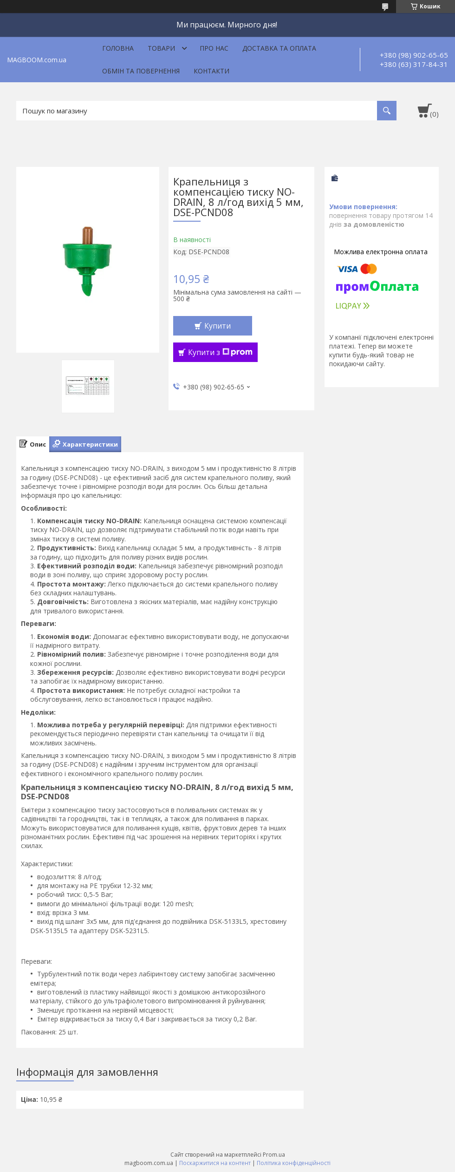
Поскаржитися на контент (215, 1163)
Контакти (211, 70)
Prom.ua (274, 1155)
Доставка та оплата (279, 48)
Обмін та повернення (141, 70)
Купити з (220, 352)
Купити (217, 326)
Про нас (214, 48)
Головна (118, 48)
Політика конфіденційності (294, 1163)
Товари (161, 48)
